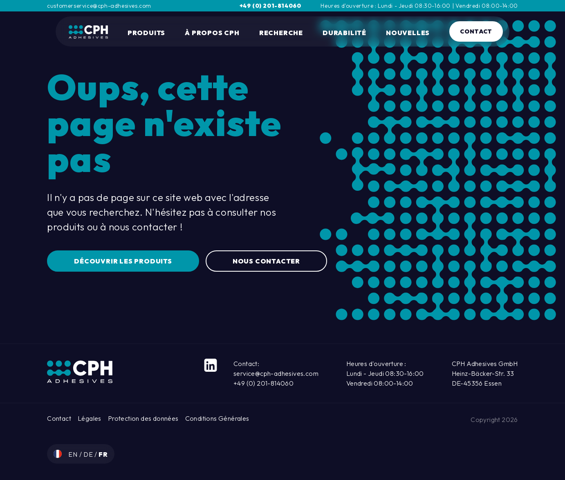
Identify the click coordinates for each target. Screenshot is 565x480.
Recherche (281, 33)
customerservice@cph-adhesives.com (99, 5)
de (88, 454)
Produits (146, 33)
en (73, 454)
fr (103, 454)
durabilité (344, 33)
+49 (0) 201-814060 (270, 5)
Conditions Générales (217, 418)
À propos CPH (212, 33)
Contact (476, 31)
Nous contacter (266, 261)
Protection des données (143, 418)
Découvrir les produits (123, 261)
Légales (89, 418)
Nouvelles (408, 33)
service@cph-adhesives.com (275, 373)
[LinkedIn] (210, 365)
